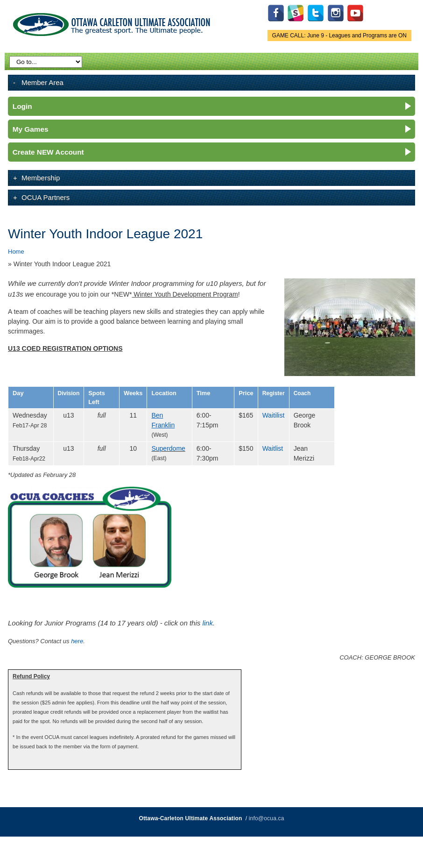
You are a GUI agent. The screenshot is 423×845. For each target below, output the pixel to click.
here (77, 641)
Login (22, 106)
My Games (31, 129)
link (207, 623)
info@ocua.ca (266, 818)
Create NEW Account (48, 152)
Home (16, 251)
